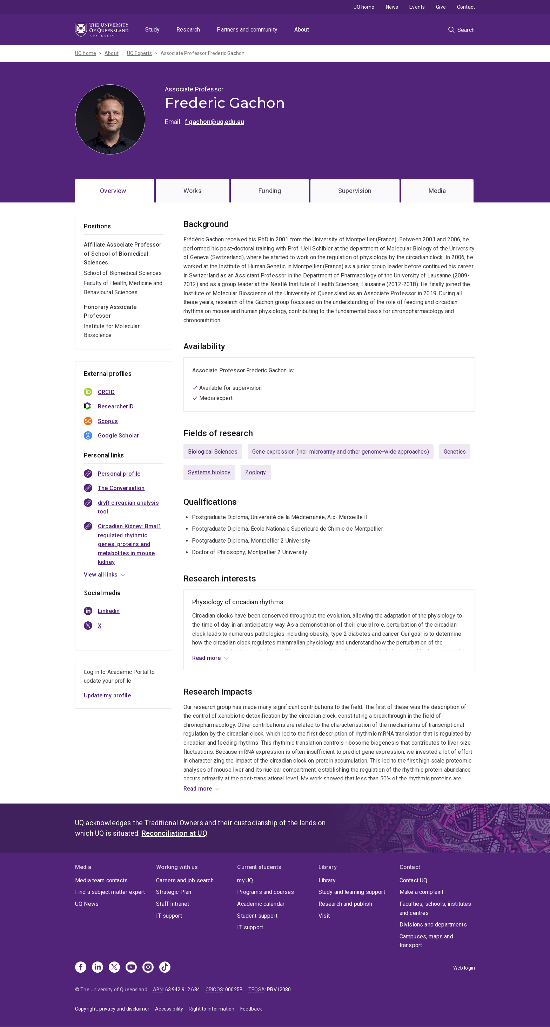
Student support (257, 915)
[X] (114, 968)
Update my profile (107, 695)
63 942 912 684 (182, 989)
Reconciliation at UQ (174, 833)
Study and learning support (351, 892)
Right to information (211, 1009)
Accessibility (169, 1009)
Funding (270, 190)
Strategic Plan (173, 892)
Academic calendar (260, 904)
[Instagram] (148, 968)
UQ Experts (139, 53)
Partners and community (247, 29)
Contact (466, 7)
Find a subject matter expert (110, 892)
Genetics (455, 451)
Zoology (255, 472)
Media (437, 190)
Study (152, 29)
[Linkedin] (97, 968)
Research (188, 29)
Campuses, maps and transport (426, 941)
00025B (234, 989)
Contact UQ (414, 880)
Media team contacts (101, 880)
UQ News (87, 904)
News (392, 7)
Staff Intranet (172, 904)
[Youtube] (131, 968)
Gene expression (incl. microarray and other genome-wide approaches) (340, 451)
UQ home (364, 7)
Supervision (355, 190)
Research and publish (345, 904)
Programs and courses (265, 892)
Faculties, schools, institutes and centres (435, 908)
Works (192, 190)
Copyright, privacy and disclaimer (112, 1009)
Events (417, 7)
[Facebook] (80, 968)
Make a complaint (422, 892)
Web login (464, 968)
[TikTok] (164, 968)
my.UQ (245, 880)
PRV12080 (279, 989)
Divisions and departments (433, 924)
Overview (113, 190)
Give (441, 7)
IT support (169, 915)
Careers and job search (185, 880)
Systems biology (209, 472)
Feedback (251, 1009)
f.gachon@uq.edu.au (214, 121)
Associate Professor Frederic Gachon (203, 53)
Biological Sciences (212, 451)
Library (327, 880)
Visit (324, 915)
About (301, 29)
